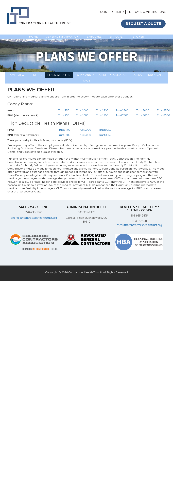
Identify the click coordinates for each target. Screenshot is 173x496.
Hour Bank (155, 75)
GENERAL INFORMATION (62, 36)
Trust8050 (105, 129)
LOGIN (103, 11)
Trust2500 (122, 110)
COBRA (137, 75)
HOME (33, 36)
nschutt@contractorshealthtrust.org (139, 225)
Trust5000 (142, 110)
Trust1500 (102, 110)
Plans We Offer (58, 75)
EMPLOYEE (94, 36)
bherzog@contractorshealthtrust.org (34, 218)
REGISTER (117, 11)
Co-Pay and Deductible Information (101, 75)
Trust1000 (82, 110)
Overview (17, 75)
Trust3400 (64, 129)
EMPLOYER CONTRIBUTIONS (146, 11)
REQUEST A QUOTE (143, 24)
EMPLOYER (117, 36)
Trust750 (63, 110)
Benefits (36, 75)
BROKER (138, 36)
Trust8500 (163, 110)
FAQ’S (86, 80)
